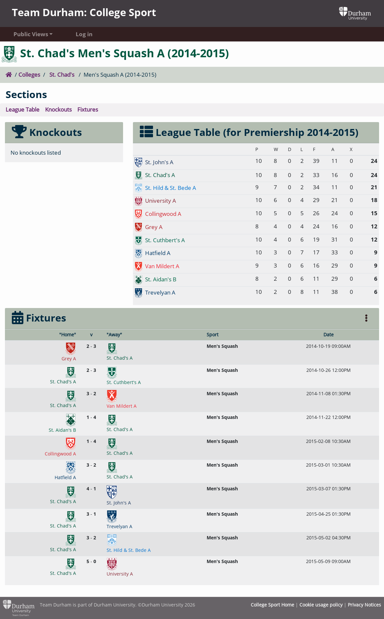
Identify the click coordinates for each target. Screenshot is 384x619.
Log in (84, 34)
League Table (22, 109)
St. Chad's (61, 74)
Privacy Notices (364, 605)
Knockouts (58, 109)
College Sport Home (272, 605)
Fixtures (87, 109)
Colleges (29, 74)
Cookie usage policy (321, 605)
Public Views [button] (30, 34)
